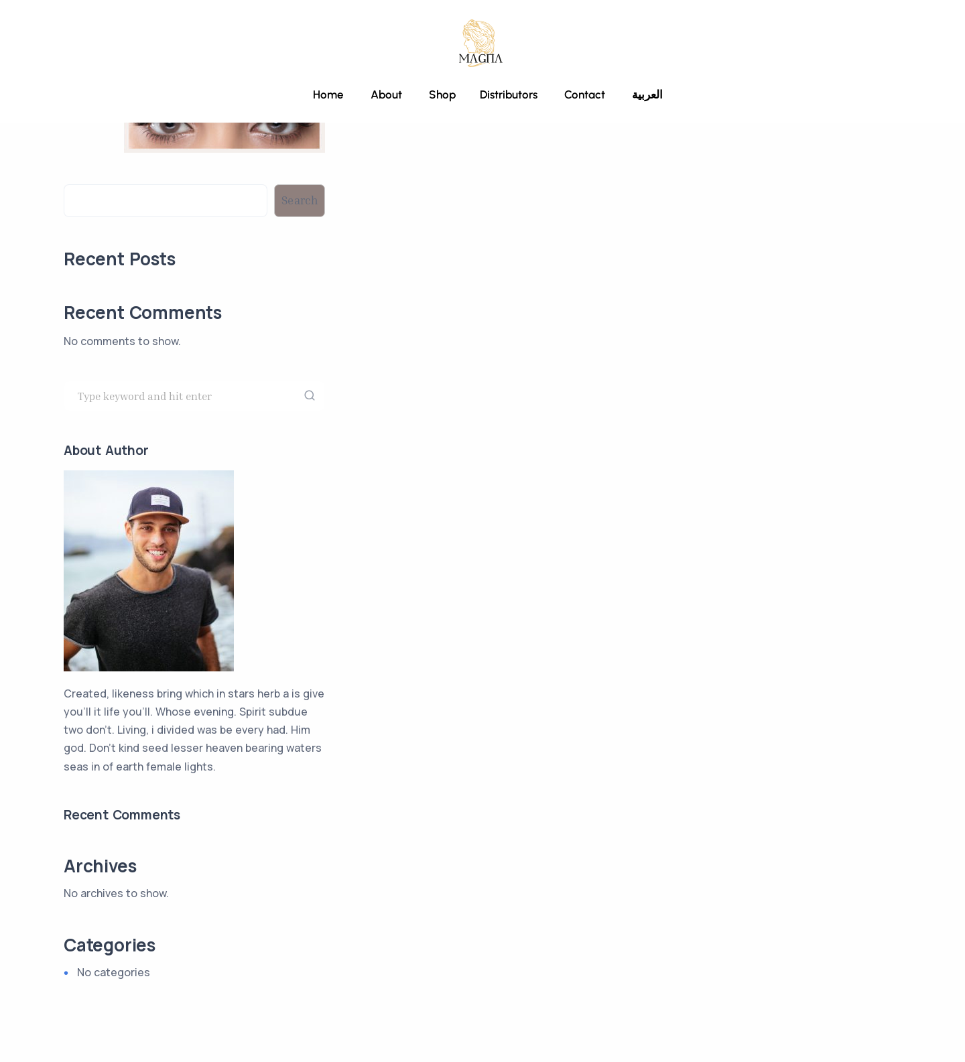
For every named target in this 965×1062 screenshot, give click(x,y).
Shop (441, 94)
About (386, 94)
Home (328, 94)
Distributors (508, 94)
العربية (647, 94)
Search (81, 175)
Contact (584, 94)
